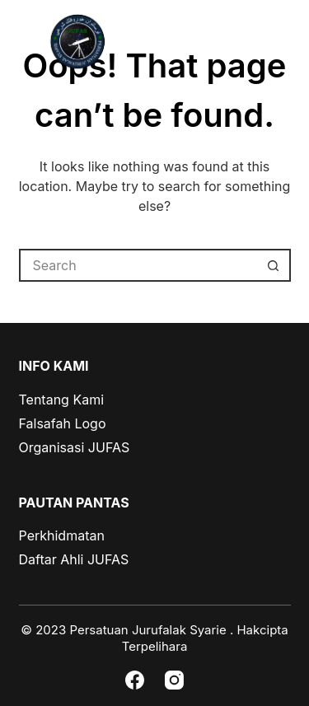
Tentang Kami (62, 399)
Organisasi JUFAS (74, 447)
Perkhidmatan (62, 535)
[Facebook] (134, 680)
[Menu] (285, 43)
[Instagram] (174, 680)
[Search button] (274, 265)
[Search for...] (138, 265)
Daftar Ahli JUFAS (74, 559)
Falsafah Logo (62, 423)
